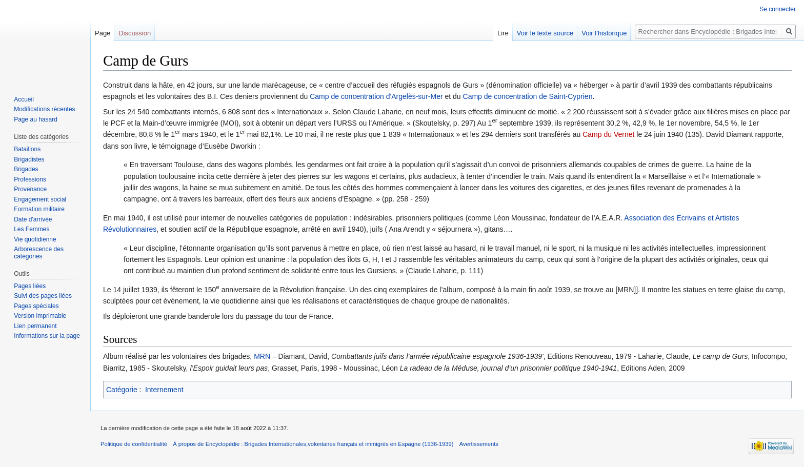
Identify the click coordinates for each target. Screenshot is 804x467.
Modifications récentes (44, 109)
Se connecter (777, 9)
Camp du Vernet (608, 134)
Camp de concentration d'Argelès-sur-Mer (376, 96)
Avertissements (478, 444)
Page (102, 33)
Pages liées (30, 286)
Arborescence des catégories (39, 253)
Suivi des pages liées (43, 295)
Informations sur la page (47, 335)
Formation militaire (39, 209)
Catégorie (121, 389)
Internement (164, 389)
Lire (503, 33)
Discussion (134, 33)
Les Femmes (31, 229)
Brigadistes (29, 159)
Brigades (26, 169)
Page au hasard (35, 119)
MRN (262, 356)
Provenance (30, 189)
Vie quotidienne (35, 239)
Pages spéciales (36, 306)
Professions (30, 179)
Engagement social (40, 199)
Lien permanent (35, 326)
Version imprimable (40, 315)
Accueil (24, 99)
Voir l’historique (604, 33)
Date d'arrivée (33, 219)
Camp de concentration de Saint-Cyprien (528, 96)
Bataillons (27, 149)
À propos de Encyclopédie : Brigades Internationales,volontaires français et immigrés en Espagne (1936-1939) (313, 444)
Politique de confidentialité (133, 444)
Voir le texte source (545, 33)
